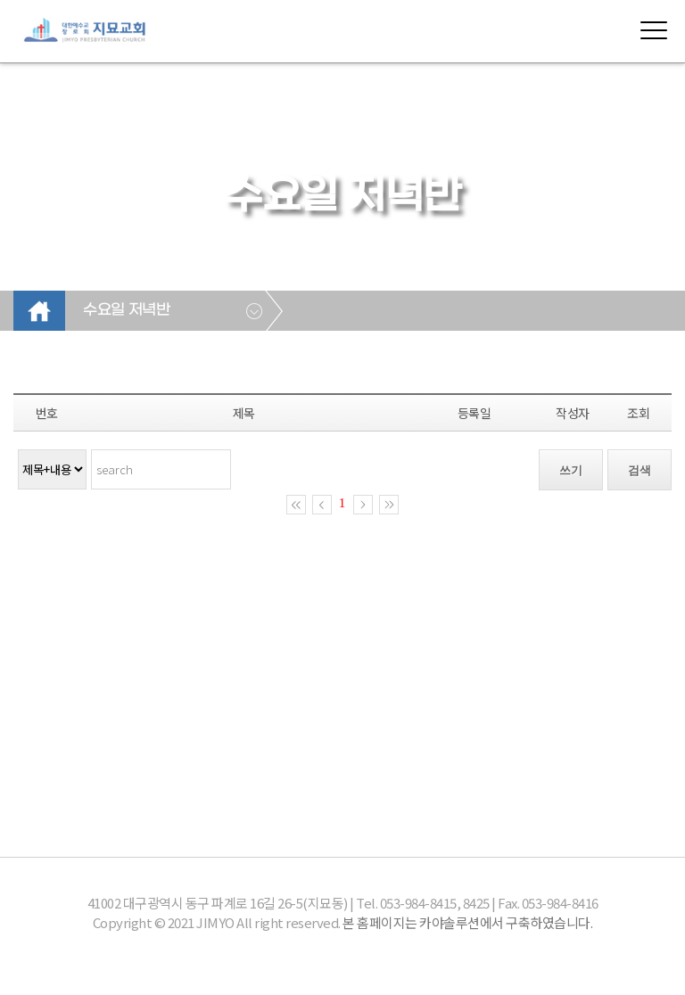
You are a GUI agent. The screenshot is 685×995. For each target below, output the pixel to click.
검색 (639, 470)
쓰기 (570, 470)
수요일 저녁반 (126, 310)
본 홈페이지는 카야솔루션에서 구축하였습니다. (467, 922)
